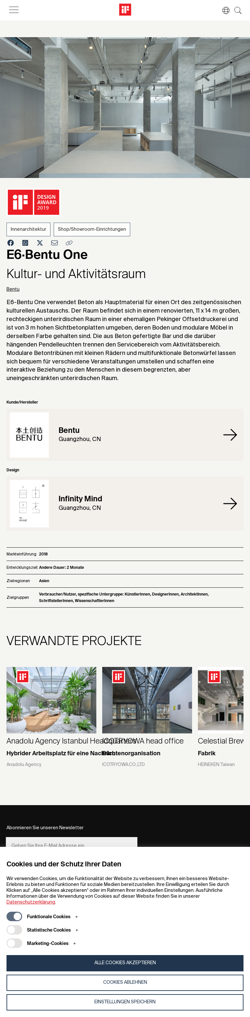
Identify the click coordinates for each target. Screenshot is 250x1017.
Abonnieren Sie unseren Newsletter (45, 828)
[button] (222, 10)
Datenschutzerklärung (31, 902)
